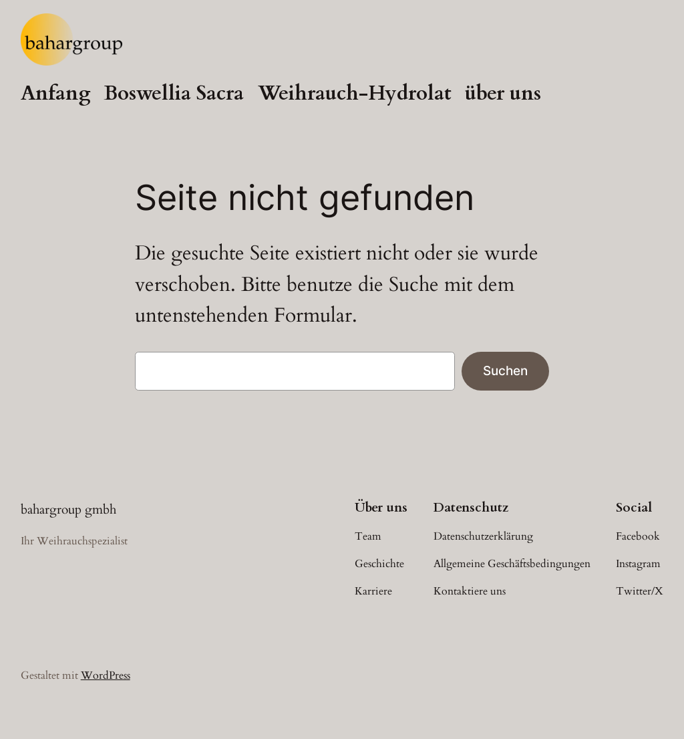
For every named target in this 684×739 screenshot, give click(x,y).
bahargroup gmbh (68, 509)
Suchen (505, 370)
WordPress (105, 675)
